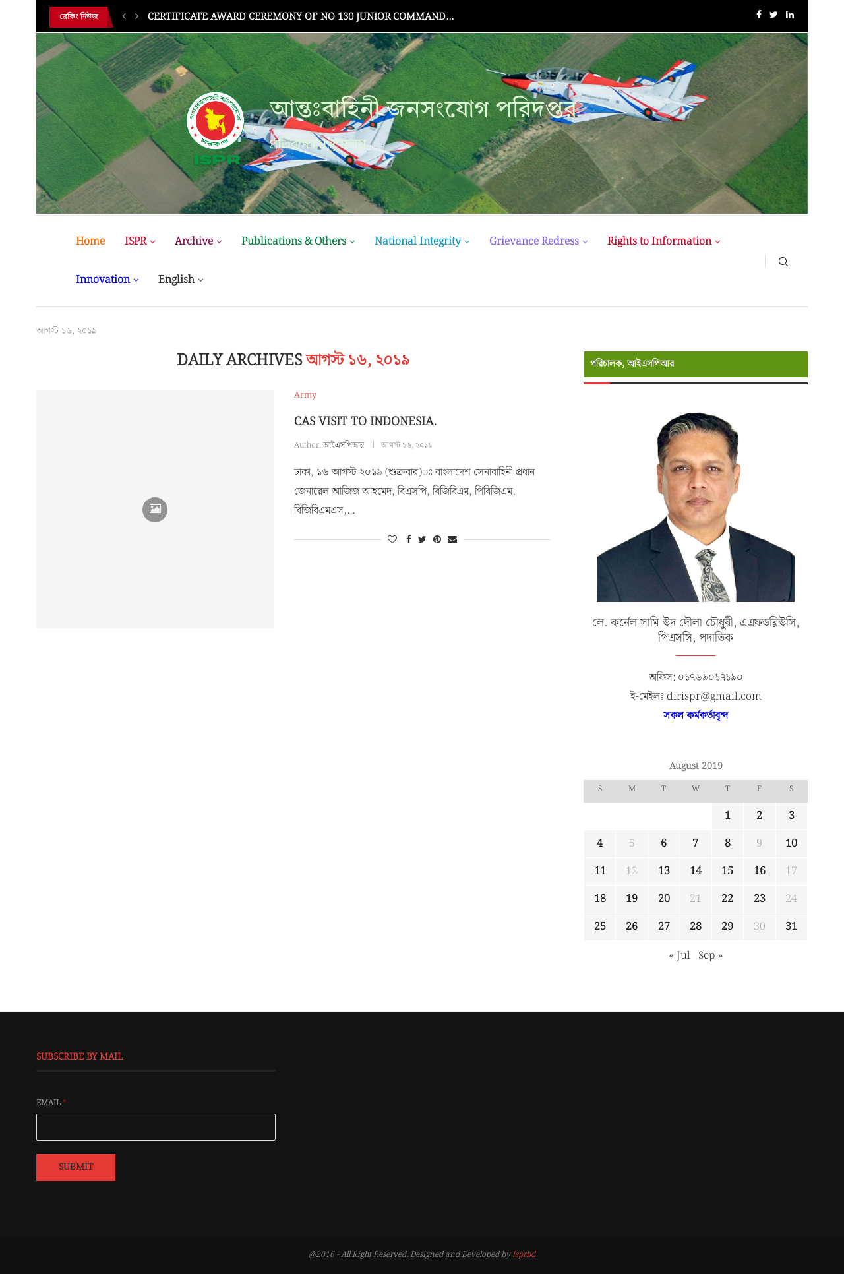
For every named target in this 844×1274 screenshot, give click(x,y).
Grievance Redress (534, 241)
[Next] (137, 17)
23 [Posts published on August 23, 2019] (760, 899)
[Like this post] (392, 540)
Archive (194, 241)
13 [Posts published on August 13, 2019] (664, 871)
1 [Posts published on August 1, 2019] (728, 816)
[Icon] (155, 510)
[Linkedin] (790, 17)
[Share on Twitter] (422, 540)
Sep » (710, 956)
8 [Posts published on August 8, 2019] (728, 843)
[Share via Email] (452, 540)
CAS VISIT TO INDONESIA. (365, 421)
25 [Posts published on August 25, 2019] (600, 927)
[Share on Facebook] (408, 540)
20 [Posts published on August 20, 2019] (664, 899)
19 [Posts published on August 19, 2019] (632, 899)
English (176, 280)
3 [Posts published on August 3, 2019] (792, 816)
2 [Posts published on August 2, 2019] (759, 816)
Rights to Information (659, 241)
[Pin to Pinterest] (437, 540)
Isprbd (523, 1254)
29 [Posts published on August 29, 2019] (727, 927)
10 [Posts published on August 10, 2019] (791, 843)
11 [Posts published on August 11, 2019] (600, 871)
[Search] (783, 261)
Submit (76, 1167)
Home (90, 241)
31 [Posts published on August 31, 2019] (791, 927)
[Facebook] (759, 17)
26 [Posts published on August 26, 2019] (632, 927)
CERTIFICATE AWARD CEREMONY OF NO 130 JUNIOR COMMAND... (301, 17)
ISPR (135, 241)
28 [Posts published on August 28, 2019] (696, 927)
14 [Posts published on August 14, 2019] (696, 871)
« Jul (679, 956)
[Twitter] (774, 17)
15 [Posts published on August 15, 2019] (727, 871)
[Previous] (124, 17)
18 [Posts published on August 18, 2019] (600, 899)
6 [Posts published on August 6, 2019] (664, 843)
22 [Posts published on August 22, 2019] (727, 899)
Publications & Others (293, 241)
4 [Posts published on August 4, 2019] (600, 843)
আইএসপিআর (343, 445)
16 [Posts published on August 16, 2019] (760, 871)
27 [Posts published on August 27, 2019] (664, 927)
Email (51, 1103)
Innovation (103, 280)
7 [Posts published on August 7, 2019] (695, 843)
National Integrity (418, 241)
